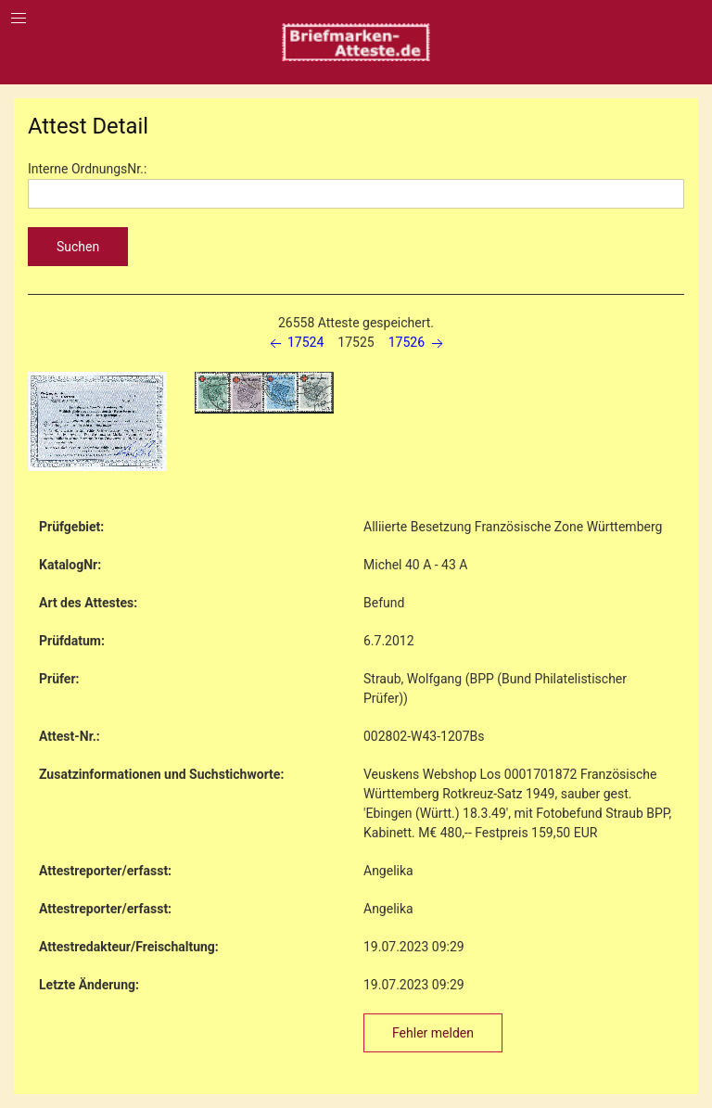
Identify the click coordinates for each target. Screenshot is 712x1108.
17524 (295, 342)
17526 (417, 342)
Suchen (78, 246)
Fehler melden (433, 1032)
